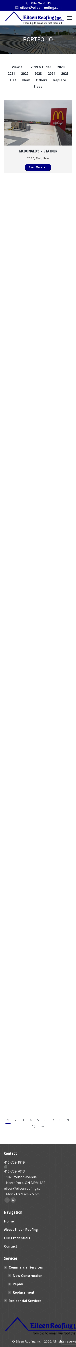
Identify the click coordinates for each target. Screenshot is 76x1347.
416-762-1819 (38, 3)
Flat (38, 158)
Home (9, 1221)
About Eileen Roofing (21, 1229)
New (46, 158)
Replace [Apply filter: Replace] (59, 80)
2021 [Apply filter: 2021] (11, 73)
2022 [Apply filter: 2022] (24, 73)
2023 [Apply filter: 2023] (38, 73)
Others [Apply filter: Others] (41, 80)
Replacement (23, 1292)
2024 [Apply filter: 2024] (51, 73)
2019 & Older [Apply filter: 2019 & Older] (41, 67)
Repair (18, 1284)
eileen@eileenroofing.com (38, 7)
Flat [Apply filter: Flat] (13, 80)
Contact (10, 1246)
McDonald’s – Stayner (38, 151)
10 (33, 1126)
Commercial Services (24, 1267)
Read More (37, 167)
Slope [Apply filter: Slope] (38, 86)
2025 (30, 158)
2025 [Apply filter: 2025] (65, 73)
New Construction (27, 1275)
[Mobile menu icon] (69, 18)
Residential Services (25, 1300)
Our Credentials (17, 1238)
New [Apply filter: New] (26, 80)
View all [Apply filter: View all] (18, 67)
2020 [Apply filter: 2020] (60, 67)
